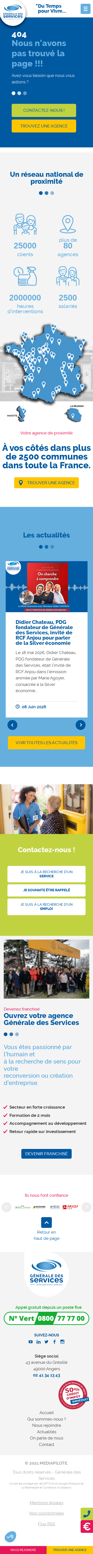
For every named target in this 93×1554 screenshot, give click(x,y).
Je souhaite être (46, 890)
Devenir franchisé (46, 1153)
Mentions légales (46, 1502)
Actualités (46, 1431)
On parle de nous (46, 1437)
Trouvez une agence (44, 125)
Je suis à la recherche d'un (46, 874)
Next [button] (81, 725)
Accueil (46, 1412)
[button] (10, 1537)
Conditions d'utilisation (57, 1487)
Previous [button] (12, 725)
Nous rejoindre (46, 1425)
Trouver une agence (51, 482)
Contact (46, 1444)
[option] (47, 639)
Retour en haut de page (47, 1235)
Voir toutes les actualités (46, 742)
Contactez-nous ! (43, 110)
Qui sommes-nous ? (46, 1419)
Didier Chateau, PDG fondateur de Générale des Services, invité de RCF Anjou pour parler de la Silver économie (44, 632)
